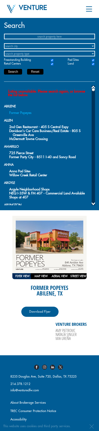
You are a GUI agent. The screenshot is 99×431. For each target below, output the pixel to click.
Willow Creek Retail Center (28, 175)
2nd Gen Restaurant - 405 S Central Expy (38, 127)
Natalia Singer (66, 334)
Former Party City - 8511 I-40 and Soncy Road (42, 157)
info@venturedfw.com (24, 390)
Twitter (62, 367)
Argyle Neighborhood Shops (29, 189)
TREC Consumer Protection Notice (33, 411)
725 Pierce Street (21, 153)
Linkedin (54, 367)
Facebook (38, 367)
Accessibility (18, 419)
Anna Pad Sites (19, 171)
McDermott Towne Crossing (28, 139)
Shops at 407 (18, 197)
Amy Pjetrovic (65, 330)
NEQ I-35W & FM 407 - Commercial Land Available (47, 193)
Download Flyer (40, 311)
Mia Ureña (63, 338)
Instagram (46, 367)
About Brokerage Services (28, 402)
